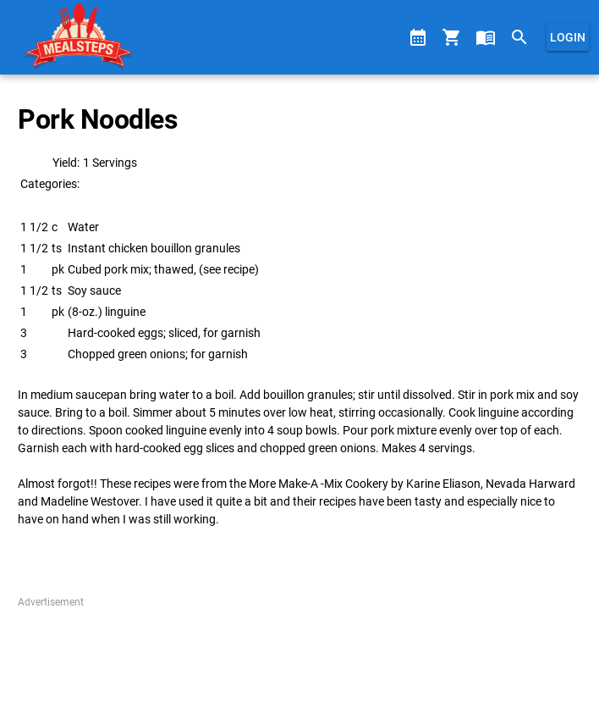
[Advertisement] (299, 652)
